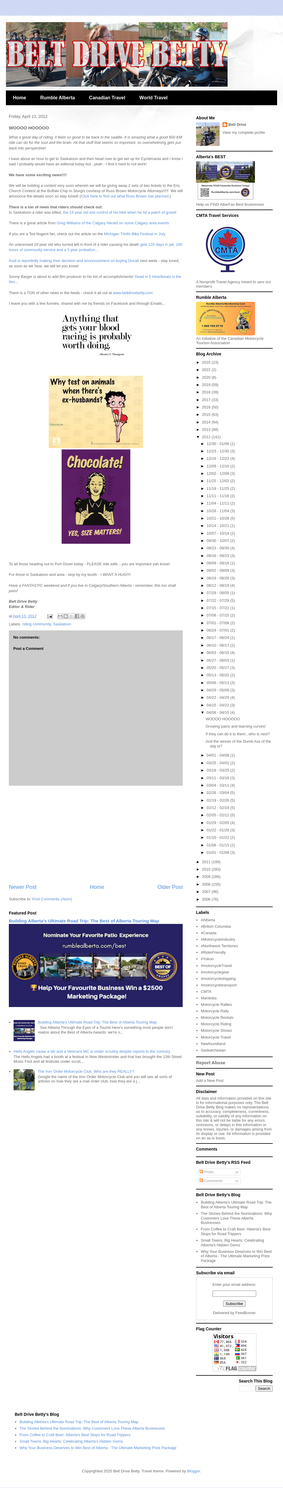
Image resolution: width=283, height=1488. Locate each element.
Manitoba (208, 998)
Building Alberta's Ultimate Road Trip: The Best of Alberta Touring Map (84, 920)
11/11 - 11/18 (218, 496)
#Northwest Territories (219, 946)
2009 (207, 876)
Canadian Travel (107, 97)
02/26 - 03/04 (218, 792)
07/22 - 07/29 (218, 600)
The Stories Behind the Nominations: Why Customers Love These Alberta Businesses (236, 1218)
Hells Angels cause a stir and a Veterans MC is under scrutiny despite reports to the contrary (92, 1051)
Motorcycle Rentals (217, 1017)
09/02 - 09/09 (218, 570)
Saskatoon (62, 624)
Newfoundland (213, 1044)
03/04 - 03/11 (218, 785)
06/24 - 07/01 (218, 630)
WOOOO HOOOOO (222, 719)
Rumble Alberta (57, 97)
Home (19, 97)
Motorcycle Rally (215, 1011)
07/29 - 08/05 (218, 593)
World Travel (153, 97)
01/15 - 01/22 (218, 837)
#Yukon (207, 959)
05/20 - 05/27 (218, 667)
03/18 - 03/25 (218, 770)
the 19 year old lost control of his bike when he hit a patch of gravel (119, 212)
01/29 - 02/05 (218, 822)
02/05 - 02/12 (218, 815)
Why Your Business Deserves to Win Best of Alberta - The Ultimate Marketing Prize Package (236, 1256)
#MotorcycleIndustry (218, 939)
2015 (207, 414)
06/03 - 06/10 (218, 652)
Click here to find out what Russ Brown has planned (125, 196)
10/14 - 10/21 (218, 525)
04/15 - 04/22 (218, 705)
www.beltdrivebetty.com (133, 293)
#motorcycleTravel (216, 965)
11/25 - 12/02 (218, 481)
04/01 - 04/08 (218, 755)
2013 (207, 429)
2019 (207, 385)
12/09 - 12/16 (218, 466)
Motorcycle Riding (216, 1024)
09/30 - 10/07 (218, 540)
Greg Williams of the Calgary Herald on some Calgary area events (113, 223)
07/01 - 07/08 (218, 623)
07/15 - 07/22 (218, 608)
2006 (207, 899)
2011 (207, 862)
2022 (207, 370)
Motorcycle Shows (216, 1030)
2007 (207, 891)
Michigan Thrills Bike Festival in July (134, 234)
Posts (207, 1172)
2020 (207, 377)
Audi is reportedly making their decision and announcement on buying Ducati (74, 260)
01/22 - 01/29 (218, 830)
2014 (207, 422)
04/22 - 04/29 (218, 697)
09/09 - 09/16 (218, 563)
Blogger (193, 1471)
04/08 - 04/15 (218, 712)
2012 (207, 437)
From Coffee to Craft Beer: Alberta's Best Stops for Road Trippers (235, 1231)
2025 (207, 362)
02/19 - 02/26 (218, 800)
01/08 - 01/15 (218, 845)
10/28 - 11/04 (218, 511)
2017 (207, 400)
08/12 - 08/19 (218, 585)
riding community (36, 624)
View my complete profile (244, 132)
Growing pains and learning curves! (235, 726)
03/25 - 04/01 (218, 763)
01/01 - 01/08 (218, 852)
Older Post (170, 887)
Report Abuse (210, 1062)
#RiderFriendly (213, 952)
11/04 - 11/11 (218, 503)
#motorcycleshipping (218, 978)
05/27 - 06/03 (218, 660)
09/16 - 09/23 (218, 555)
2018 (207, 392)
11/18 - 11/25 (218, 488)
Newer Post (23, 887)
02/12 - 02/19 (218, 807)
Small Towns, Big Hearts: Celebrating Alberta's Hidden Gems (232, 1242)
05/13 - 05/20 (218, 675)
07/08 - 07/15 (218, 615)
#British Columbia (216, 926)
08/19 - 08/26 (218, 578)
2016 (207, 407)
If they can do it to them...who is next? (237, 734)
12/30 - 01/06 (218, 443)
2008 (207, 884)
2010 (207, 869)
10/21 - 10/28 (218, 518)
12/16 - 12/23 (218, 458)
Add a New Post (209, 1080)
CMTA (206, 991)
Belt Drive (237, 124)
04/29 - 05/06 (218, 690)
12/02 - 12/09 (218, 473)
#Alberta (208, 920)
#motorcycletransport (218, 985)
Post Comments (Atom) (52, 899)
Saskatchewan (213, 1050)
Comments (211, 1181)
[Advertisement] (96, 834)
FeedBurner (246, 1313)
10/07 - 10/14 (218, 533)
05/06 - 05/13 (218, 682)
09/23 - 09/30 (218, 548)
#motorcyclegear (215, 972)
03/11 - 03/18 (218, 778)
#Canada (208, 933)
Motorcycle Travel (216, 1037)
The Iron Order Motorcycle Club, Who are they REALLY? (86, 1071)
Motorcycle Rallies (216, 1004)
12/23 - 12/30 (218, 451)
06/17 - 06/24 (218, 637)
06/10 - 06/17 (218, 645)
